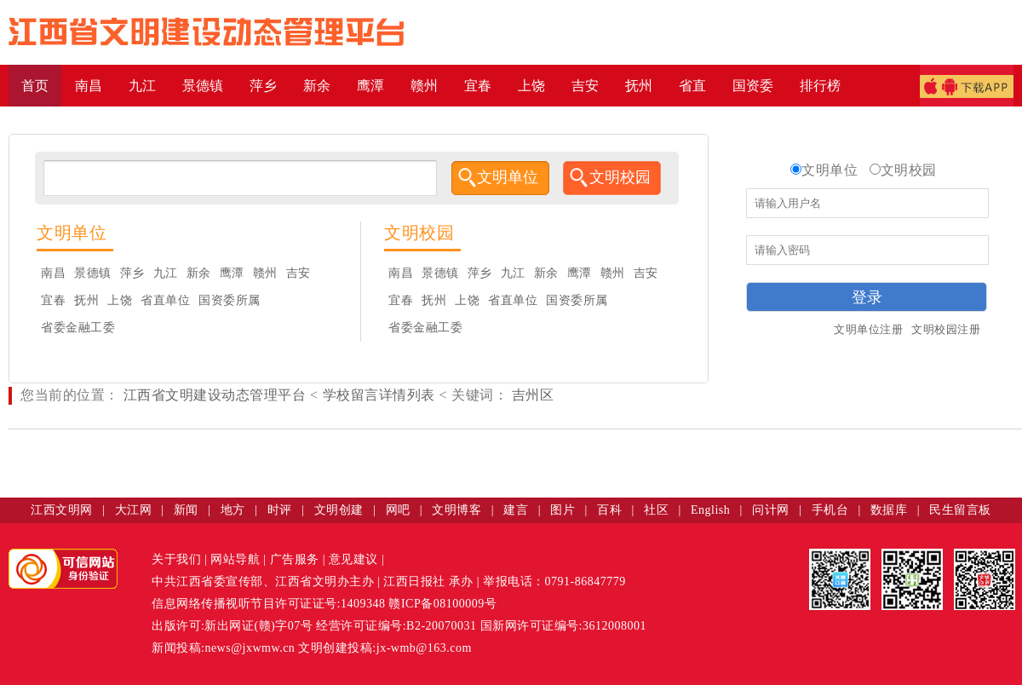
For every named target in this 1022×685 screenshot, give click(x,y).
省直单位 (165, 300)
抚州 (86, 300)
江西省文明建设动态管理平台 (215, 395)
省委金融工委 (78, 327)
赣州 (265, 273)
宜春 (53, 300)
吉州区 (531, 395)
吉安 (298, 273)
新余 (199, 273)
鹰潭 (232, 273)
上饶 (119, 300)
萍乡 (132, 273)
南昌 (53, 273)
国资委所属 (229, 300)
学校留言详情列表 (379, 395)
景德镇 (93, 273)
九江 (165, 273)
